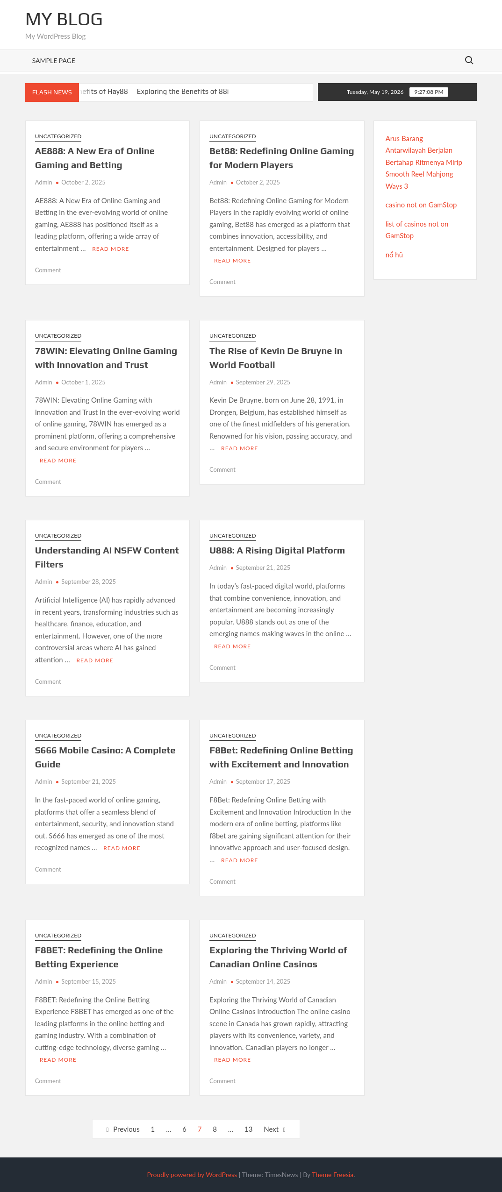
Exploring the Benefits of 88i (183, 91)
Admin (43, 182)
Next (271, 1129)
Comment (48, 270)
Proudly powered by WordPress (192, 1174)
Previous (126, 1129)
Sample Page (53, 60)
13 (248, 1129)
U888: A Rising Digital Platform (277, 550)
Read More (110, 248)
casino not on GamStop (421, 204)
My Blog (64, 18)
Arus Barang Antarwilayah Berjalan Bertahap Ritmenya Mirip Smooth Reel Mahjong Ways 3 (424, 162)
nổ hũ (394, 254)
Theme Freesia (332, 1174)
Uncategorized (58, 136)
